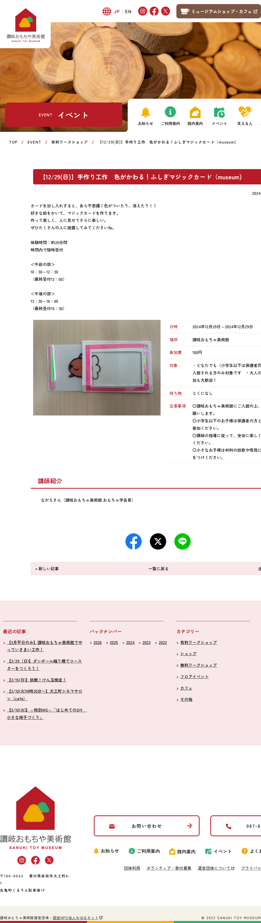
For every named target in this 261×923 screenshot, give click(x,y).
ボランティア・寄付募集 (169, 868)
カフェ (186, 688)
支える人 (245, 123)
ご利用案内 (170, 123)
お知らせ (145, 123)
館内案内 (195, 123)
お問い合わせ (147, 826)
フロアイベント (194, 676)
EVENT (34, 142)
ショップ (188, 653)
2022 (163, 642)
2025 (114, 642)
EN (128, 11)
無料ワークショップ (198, 665)
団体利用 (132, 868)
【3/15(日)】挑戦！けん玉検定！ (37, 680)
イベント (219, 123)
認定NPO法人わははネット (75, 917)
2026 (98, 642)
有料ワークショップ (69, 142)
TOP (13, 142)
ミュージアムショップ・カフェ (221, 11)
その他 (186, 699)
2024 (130, 642)
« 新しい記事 (47, 568)
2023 (146, 642)
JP (117, 11)
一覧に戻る (158, 568)
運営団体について (214, 868)
